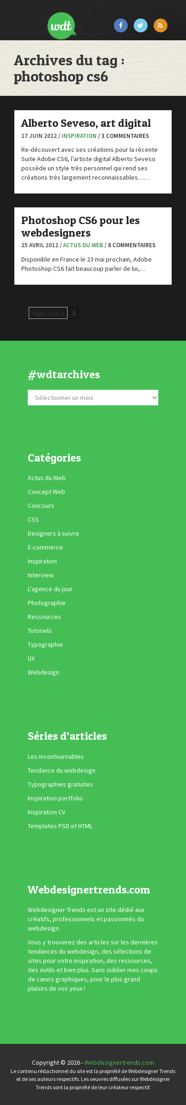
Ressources (44, 616)
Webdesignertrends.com (119, 1062)
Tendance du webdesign (61, 770)
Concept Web (46, 491)
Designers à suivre (53, 533)
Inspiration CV (46, 812)
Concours (41, 505)
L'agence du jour (50, 589)
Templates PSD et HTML (60, 826)
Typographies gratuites (60, 784)
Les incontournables (56, 756)
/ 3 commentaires (123, 136)
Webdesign (43, 672)
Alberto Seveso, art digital (86, 123)
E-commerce (45, 547)
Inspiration (79, 136)
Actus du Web (83, 245)
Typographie (45, 644)
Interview (41, 575)
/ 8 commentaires (130, 245)
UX (31, 658)
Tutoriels (40, 630)
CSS (33, 519)
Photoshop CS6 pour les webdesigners (80, 226)
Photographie (47, 603)
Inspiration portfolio (55, 798)
